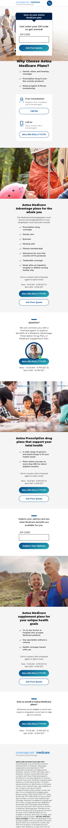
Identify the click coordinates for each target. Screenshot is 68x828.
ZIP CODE (25, 34)
